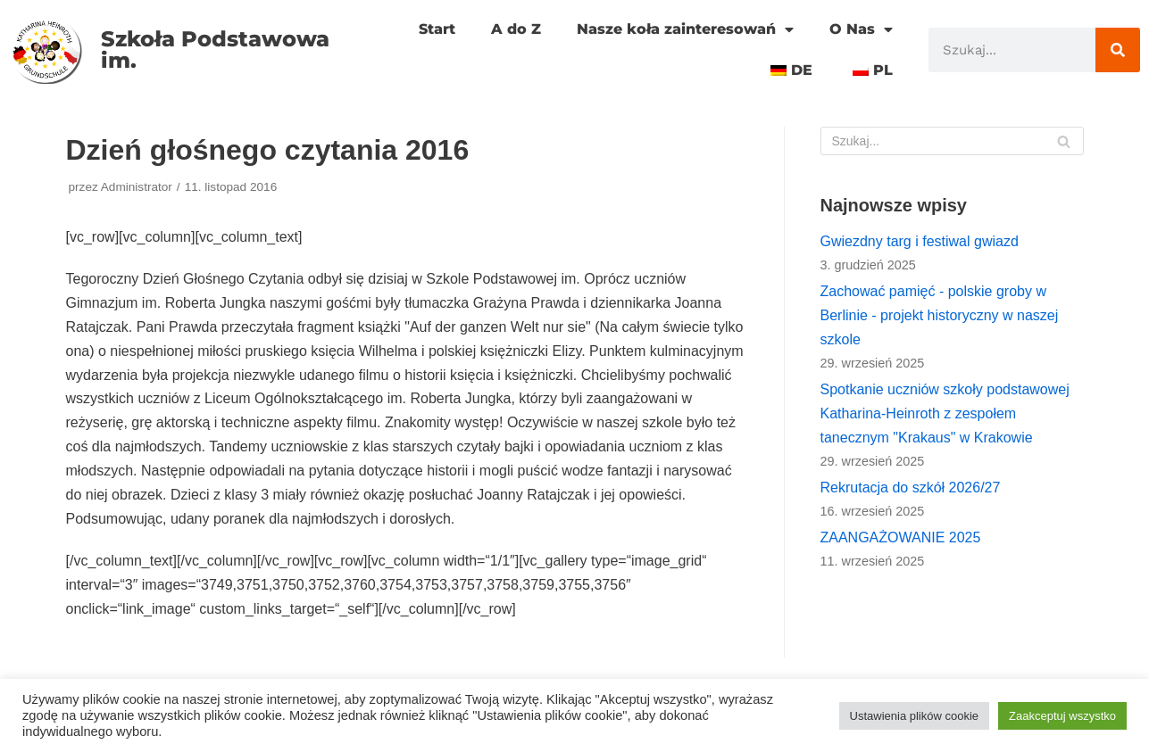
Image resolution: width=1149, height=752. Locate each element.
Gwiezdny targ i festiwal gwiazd (919, 241)
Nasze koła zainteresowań (685, 29)
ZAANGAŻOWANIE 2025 (900, 537)
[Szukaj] (1117, 50)
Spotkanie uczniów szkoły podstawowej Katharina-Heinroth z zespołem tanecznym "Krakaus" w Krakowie (945, 413)
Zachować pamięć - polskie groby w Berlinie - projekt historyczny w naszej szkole (939, 315)
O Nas (861, 29)
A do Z (516, 29)
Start (437, 29)
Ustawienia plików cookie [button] (914, 716)
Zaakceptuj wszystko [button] (1062, 716)
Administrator (136, 187)
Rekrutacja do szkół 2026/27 (910, 487)
